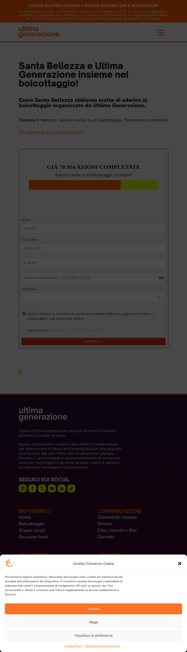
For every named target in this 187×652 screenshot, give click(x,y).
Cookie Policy (74, 646)
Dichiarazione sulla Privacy (102, 646)
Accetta (93, 608)
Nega (93, 622)
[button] (179, 563)
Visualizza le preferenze (94, 635)
